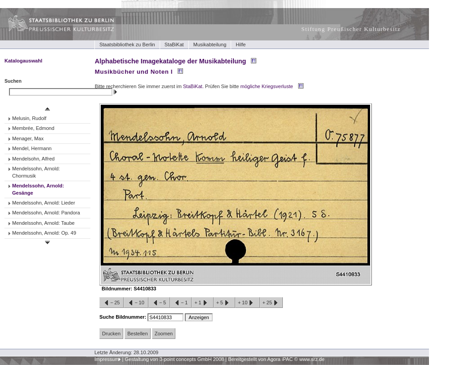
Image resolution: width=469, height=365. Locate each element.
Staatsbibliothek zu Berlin (127, 44)
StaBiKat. (193, 86)
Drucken (111, 333)
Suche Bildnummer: (123, 317)
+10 (247, 303)
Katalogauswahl (23, 60)
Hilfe (241, 44)
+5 (224, 303)
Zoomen (164, 333)
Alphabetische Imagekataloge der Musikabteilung (170, 61)
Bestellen (137, 333)
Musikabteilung (210, 44)
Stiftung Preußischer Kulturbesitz (351, 29)
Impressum (106, 359)
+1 (202, 303)
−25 (111, 303)
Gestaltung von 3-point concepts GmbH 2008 (174, 359)
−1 (181, 303)
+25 (271, 303)
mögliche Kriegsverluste (267, 86)
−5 (159, 303)
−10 (135, 303)
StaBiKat (174, 44)
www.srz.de (311, 359)
